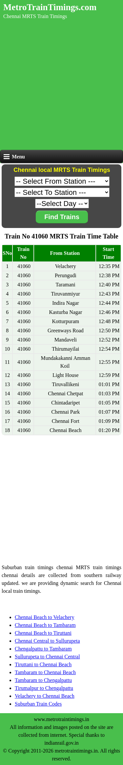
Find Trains (61, 216)
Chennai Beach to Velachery (44, 617)
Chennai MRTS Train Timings (35, 16)
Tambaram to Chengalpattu (43, 680)
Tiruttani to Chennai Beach (43, 664)
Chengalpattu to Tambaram (43, 648)
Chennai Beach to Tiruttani (43, 633)
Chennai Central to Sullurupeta (47, 641)
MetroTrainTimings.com (49, 7)
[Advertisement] (61, 85)
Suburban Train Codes (38, 704)
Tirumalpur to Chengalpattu (44, 688)
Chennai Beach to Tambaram (45, 625)
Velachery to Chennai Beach (44, 696)
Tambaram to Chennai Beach (45, 672)
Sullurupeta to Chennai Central (47, 656)
